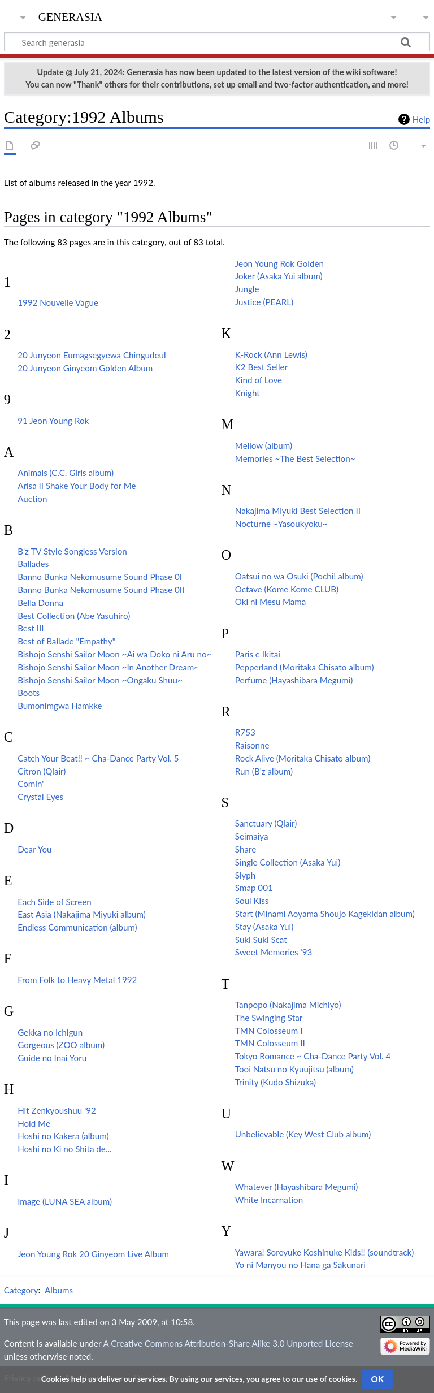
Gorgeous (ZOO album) (61, 1045)
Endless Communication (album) (77, 927)
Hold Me (34, 1123)
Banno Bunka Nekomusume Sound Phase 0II (101, 590)
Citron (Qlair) (42, 771)
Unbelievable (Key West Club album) (303, 1134)
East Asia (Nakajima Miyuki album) (82, 914)
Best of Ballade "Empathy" (66, 641)
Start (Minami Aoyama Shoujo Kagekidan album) (325, 914)
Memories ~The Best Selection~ (295, 458)
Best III (31, 628)
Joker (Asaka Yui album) (279, 276)
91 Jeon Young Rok (53, 421)
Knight (247, 393)
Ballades (33, 564)
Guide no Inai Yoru (52, 1058)
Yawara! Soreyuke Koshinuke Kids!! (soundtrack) (324, 1252)
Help (421, 119)
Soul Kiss (252, 901)
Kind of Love (258, 380)
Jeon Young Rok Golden (279, 263)
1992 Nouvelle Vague (58, 302)
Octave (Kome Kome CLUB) (286, 589)
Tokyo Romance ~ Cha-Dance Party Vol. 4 (312, 1056)
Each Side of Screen (55, 902)
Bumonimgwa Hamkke (60, 705)
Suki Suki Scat (261, 940)
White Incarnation (269, 1200)
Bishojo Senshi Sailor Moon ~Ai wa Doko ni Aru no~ (114, 654)
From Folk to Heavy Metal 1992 (77, 980)
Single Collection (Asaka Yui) (287, 862)
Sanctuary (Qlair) (266, 823)
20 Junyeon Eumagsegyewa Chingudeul (92, 355)
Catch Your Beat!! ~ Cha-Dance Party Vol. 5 (98, 758)
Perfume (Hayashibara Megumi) (294, 680)
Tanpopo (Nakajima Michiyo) (288, 1005)
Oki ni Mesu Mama (270, 601)
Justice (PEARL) (264, 302)
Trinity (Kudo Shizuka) (275, 1082)
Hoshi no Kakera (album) (63, 1136)
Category (21, 1290)
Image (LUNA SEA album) (65, 1201)
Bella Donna (40, 603)
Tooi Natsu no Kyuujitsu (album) (294, 1069)
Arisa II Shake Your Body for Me (77, 486)
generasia (70, 15)
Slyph (245, 875)
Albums (59, 1290)
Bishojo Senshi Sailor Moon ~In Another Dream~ (108, 667)
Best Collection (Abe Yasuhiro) (74, 616)
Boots (29, 692)
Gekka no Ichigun (50, 1032)
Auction (32, 499)
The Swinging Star (268, 1018)
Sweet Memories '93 (273, 952)
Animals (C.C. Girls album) (66, 473)
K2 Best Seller (261, 367)
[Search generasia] (217, 42)
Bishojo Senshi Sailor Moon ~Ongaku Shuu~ (100, 680)
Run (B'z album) (264, 771)
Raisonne (252, 745)
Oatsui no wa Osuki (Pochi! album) (299, 576)
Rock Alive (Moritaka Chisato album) (302, 758)
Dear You (34, 849)
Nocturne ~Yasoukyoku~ (281, 523)
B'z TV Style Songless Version (72, 551)
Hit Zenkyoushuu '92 (57, 1110)
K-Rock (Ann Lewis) (271, 354)
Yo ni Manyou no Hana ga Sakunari (300, 1265)
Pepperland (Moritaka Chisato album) (304, 667)
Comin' (31, 783)
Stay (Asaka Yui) (264, 927)
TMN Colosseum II (270, 1043)
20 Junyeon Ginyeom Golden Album (85, 368)
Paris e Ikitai (257, 654)
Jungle (247, 289)
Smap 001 (254, 887)
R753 (245, 732)
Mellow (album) (263, 445)
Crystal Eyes (40, 796)
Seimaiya (251, 836)
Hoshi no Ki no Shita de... (64, 1149)
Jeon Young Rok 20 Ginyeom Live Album (93, 1254)
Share (245, 849)
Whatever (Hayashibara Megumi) (296, 1187)
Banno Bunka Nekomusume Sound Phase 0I (100, 577)
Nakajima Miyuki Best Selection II (298, 510)
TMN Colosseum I (269, 1031)
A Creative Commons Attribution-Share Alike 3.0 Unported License (228, 1343)
